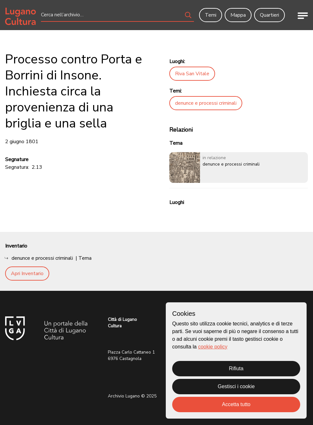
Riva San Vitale (192, 73)
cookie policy (213, 346)
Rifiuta (236, 368)
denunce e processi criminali (206, 103)
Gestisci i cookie (236, 386)
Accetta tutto (236, 404)
